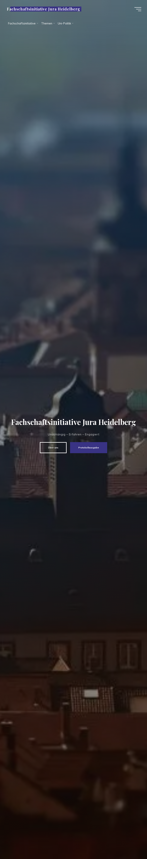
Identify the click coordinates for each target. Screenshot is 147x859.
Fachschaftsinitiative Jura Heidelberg (43, 8)
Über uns (53, 447)
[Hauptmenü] (137, 9)
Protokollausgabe (88, 447)
